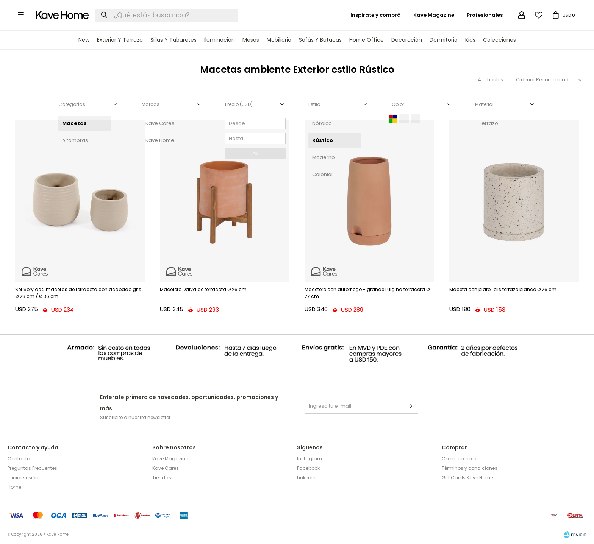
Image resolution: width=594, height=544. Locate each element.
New (83, 40)
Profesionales (485, 15)
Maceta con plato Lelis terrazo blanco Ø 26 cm (502, 289)
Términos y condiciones (469, 468)
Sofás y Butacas (320, 40)
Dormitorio (444, 40)
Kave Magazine (433, 15)
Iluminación (219, 40)
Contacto (19, 458)
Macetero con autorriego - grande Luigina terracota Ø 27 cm (367, 292)
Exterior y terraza (120, 40)
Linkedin (306, 477)
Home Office (366, 40)
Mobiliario (279, 40)
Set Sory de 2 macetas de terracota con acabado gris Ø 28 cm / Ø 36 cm (78, 292)
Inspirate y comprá (375, 15)
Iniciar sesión (23, 477)
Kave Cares (165, 468)
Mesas (250, 40)
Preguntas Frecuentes (32, 468)
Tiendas (161, 477)
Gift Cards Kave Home (467, 477)
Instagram (309, 458)
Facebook (308, 468)
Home (14, 487)
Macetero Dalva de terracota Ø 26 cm (203, 289)
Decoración (406, 40)
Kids (470, 40)
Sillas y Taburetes (173, 40)
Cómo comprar (460, 458)
